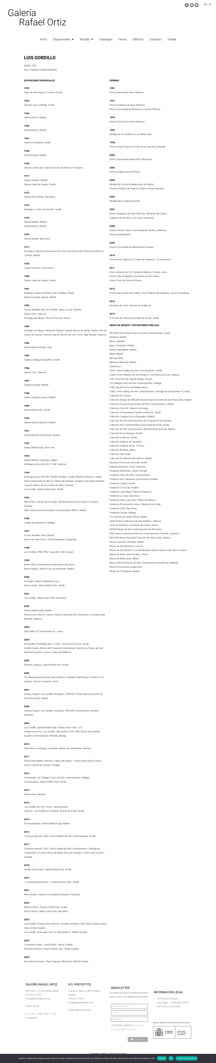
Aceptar (161, 1058)
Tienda (171, 39)
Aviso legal (130, 1029)
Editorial (138, 39)
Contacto (155, 39)
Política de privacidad (186, 1058)
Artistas (86, 39)
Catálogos (105, 39)
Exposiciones (63, 39)
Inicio (43, 39)
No (171, 1058)
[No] (212, 1058)
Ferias (122, 39)
